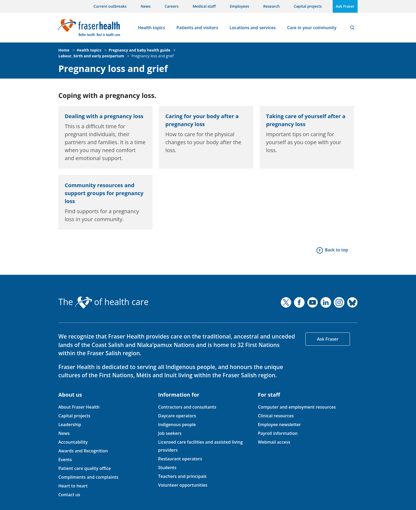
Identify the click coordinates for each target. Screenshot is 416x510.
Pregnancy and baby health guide (139, 50)
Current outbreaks (110, 6)
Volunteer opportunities (182, 485)
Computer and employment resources (297, 407)
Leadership (69, 424)
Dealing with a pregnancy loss (104, 116)
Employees (239, 6)
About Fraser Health (78, 407)
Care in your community (311, 28)
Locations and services (252, 28)
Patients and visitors (197, 28)
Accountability (73, 442)
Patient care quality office (84, 468)
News (145, 6)
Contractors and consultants (187, 407)
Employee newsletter (279, 424)
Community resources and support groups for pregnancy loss (104, 193)
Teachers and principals (182, 476)
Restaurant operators (180, 459)
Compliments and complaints (88, 477)
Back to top (336, 250)
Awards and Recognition (83, 451)
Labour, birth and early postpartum (91, 55)
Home (63, 50)
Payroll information (278, 433)
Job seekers (169, 433)
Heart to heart (73, 486)
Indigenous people (177, 424)
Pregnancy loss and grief (153, 55)
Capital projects (308, 6)
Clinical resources (276, 416)
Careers (172, 6)
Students (167, 467)
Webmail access (274, 442)
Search (352, 27)
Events (65, 459)
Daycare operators (177, 416)
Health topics (151, 28)
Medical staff (204, 6)
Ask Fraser (345, 6)
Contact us (69, 495)
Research (271, 6)
